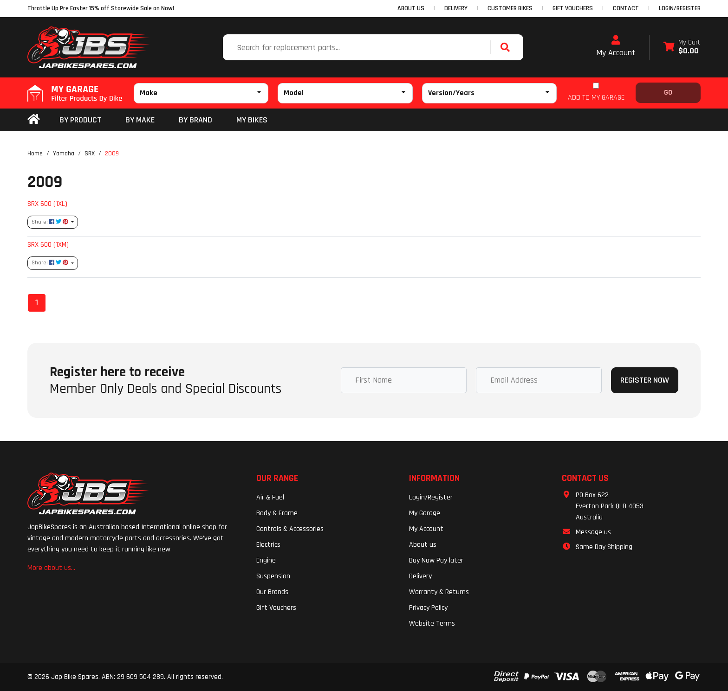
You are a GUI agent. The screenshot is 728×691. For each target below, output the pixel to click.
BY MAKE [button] (140, 120)
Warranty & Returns (439, 592)
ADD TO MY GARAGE (596, 97)
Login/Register (680, 8)
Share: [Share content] (51, 221)
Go (668, 92)
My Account (615, 46)
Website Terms (432, 623)
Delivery (420, 576)
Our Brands (272, 592)
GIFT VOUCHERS (572, 8)
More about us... (51, 568)
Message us (593, 532)
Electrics (268, 545)
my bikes (251, 120)
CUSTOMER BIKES (510, 8)
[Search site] (507, 47)
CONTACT (626, 8)
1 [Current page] (36, 302)
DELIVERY (456, 8)
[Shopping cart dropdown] (682, 47)
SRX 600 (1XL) (47, 203)
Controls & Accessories (290, 529)
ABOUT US (410, 8)
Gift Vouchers (276, 608)
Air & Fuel (270, 497)
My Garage (424, 513)
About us (422, 545)
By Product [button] (80, 120)
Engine (266, 560)
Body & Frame (277, 513)
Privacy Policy (428, 608)
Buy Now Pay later (436, 560)
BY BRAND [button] (195, 120)
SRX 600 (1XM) (48, 244)
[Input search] (357, 47)
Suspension (273, 576)
